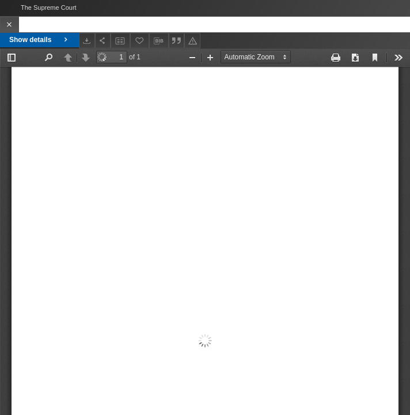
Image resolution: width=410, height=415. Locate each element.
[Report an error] (192, 40)
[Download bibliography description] (159, 41)
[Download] (87, 40)
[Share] (103, 40)
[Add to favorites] (140, 40)
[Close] (9, 24)
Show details (39, 40)
